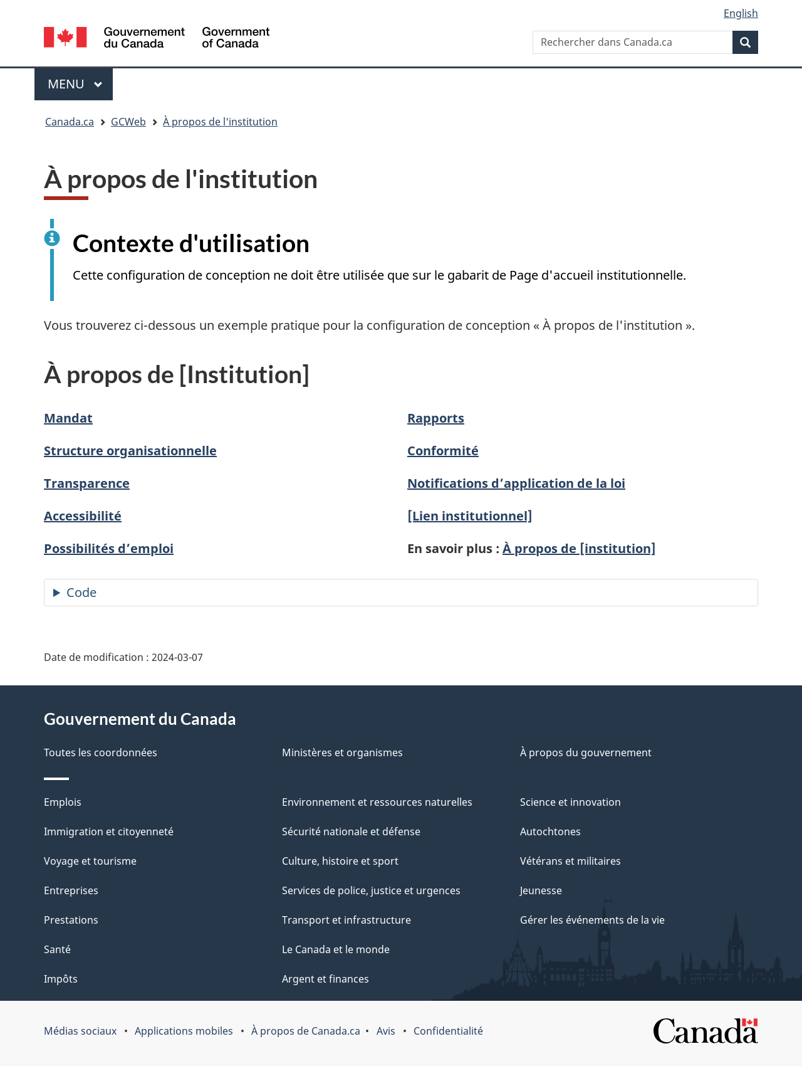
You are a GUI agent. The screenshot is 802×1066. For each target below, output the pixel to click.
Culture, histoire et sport (340, 861)
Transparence (87, 483)
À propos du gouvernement (586, 752)
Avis (386, 1031)
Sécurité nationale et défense (351, 831)
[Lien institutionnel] (470, 515)
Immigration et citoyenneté (109, 831)
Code (81, 592)
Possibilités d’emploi (109, 548)
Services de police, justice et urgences (371, 890)
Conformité (443, 450)
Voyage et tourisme (90, 861)
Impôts (61, 979)
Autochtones (550, 831)
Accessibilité (83, 515)
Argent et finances (325, 979)
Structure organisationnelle (130, 450)
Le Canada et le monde (336, 949)
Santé (57, 949)
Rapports (435, 417)
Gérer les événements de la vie (592, 920)
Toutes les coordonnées (100, 752)
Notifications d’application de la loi (516, 483)
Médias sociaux (80, 1031)
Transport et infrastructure (346, 920)
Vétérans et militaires (570, 861)
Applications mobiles (184, 1031)
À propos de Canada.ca (305, 1031)
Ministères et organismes (342, 752)
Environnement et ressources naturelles (377, 802)
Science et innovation (570, 802)
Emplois (62, 802)
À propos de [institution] (579, 548)
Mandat (68, 417)
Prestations (71, 920)
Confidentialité (448, 1031)
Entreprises (71, 890)
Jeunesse (541, 890)
